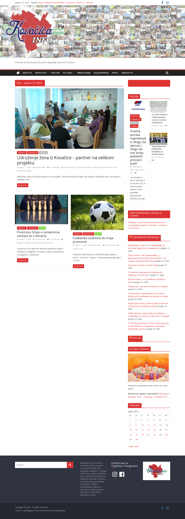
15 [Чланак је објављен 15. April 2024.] (130, 430)
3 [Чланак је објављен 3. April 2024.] (142, 420)
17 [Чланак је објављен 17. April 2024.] (142, 430)
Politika (55, 72)
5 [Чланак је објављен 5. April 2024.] (154, 420)
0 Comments (53, 167)
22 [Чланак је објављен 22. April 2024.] (130, 434)
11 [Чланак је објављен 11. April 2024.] (148, 425)
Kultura (67, 72)
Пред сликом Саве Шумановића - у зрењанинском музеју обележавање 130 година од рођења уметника (147, 258)
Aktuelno (21, 152)
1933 (139, 396)
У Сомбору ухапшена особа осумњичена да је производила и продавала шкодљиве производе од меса (148, 326)
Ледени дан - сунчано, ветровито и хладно (148, 286)
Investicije (40, 72)
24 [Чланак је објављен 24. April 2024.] (142, 434)
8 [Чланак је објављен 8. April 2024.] (130, 425)
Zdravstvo (127, 72)
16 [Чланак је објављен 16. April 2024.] (136, 430)
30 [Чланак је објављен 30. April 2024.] (136, 439)
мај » (137, 446)
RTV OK (136, 338)
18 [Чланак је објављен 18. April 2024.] (148, 430)
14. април (157, 396)
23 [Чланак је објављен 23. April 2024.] (136, 434)
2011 (164, 396)
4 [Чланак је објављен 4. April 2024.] (148, 420)
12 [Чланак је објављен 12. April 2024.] (154, 425)
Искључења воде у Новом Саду (142, 265)
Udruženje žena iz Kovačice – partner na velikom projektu (65, 160)
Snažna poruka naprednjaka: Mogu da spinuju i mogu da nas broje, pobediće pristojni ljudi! (138, 147)
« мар (130, 446)
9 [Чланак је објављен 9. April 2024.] (136, 425)
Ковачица (162, 393)
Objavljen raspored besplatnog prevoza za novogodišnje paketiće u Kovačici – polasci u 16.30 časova (147, 225)
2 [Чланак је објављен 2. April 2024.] (136, 420)
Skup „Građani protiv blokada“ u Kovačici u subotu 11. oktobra (65, 2)
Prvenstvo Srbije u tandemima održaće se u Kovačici (38, 234)
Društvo (27, 72)
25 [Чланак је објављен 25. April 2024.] (148, 434)
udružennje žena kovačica (102, 167)
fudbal (75, 249)
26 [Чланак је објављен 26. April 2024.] (154, 434)
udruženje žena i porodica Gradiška (77, 167)
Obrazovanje (84, 72)
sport (51, 243)
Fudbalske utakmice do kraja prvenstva (93, 239)
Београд (148, 396)
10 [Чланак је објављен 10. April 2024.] (142, 425)
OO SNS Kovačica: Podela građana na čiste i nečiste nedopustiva (160, 118)
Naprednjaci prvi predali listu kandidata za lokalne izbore (159, 150)
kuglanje (20, 243)
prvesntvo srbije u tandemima (36, 243)
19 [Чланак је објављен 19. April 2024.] (154, 430)
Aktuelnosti (32, 152)
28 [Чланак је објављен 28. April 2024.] (166, 434)
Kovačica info (40, 167)
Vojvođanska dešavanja (145, 237)
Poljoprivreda (101, 72)
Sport (115, 72)
